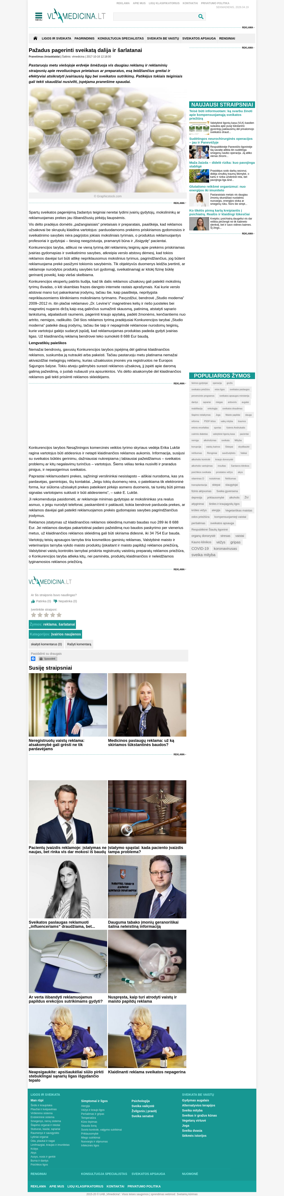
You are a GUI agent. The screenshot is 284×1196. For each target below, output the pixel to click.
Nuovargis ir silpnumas (94, 1141)
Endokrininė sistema (42, 1117)
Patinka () (43, 601)
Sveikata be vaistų (198, 1094)
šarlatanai (67, 624)
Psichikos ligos (39, 1164)
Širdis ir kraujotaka (41, 1105)
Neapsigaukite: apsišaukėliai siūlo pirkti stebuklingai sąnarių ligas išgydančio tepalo (66, 1076)
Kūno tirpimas (89, 1121)
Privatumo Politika (215, 3)
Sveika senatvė (143, 1116)
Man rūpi (37, 1100)
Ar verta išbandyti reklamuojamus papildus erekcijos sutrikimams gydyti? (66, 999)
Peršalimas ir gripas (92, 1113)
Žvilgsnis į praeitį (144, 1111)
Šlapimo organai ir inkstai (45, 1125)
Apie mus (139, 3)
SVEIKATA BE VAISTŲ (163, 38)
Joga (185, 1125)
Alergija (85, 1106)
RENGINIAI (227, 38)
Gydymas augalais (195, 1100)
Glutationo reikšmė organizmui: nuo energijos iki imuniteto (217, 188)
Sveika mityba (192, 1110)
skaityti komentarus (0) (46, 644)
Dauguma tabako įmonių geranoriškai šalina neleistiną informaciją (143, 924)
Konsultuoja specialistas (104, 1174)
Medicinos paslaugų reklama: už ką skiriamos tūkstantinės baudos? (141, 742)
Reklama (123, 3)
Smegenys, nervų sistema (46, 1121)
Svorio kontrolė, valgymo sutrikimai (101, 1129)
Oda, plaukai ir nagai (43, 1140)
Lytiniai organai (39, 1136)
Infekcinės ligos (90, 1145)
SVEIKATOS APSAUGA (199, 38)
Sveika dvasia (192, 1130)
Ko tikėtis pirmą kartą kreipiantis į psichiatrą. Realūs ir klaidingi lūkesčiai (219, 212)
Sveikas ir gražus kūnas (199, 1115)
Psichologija (141, 1101)
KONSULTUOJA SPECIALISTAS (121, 38)
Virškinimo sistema (42, 1113)
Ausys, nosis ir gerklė (43, 1156)
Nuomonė (190, 1174)
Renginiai (39, 1174)
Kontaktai (190, 3)
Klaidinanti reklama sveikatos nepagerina (146, 1072)
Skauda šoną (89, 1125)
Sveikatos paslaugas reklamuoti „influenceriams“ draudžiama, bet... (62, 924)
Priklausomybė (90, 1133)
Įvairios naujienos (66, 634)
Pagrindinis (85, 38)
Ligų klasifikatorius (164, 3)
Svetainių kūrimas (187, 1194)
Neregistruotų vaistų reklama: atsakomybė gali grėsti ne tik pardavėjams (56, 744)
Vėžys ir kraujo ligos (93, 1109)
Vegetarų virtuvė (194, 1120)
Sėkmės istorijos (194, 1135)
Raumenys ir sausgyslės (45, 1133)
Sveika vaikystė (143, 1106)
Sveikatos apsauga (148, 1174)
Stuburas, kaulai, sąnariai (45, 1129)
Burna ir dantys (40, 1160)
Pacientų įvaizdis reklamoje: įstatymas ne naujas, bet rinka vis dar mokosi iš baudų (67, 849)
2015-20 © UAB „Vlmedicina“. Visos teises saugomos (117, 1194)
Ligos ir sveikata (56, 38)
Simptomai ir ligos (94, 1101)
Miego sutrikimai (90, 1137)
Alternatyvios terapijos (198, 1105)
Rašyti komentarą (79, 644)
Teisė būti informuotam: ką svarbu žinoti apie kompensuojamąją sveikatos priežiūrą (220, 114)
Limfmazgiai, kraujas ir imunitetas (50, 1144)
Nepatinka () (68, 601)
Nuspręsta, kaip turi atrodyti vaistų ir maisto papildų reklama (142, 999)
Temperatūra (88, 1117)
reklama (50, 624)
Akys (33, 1152)
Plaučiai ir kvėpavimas (44, 1109)
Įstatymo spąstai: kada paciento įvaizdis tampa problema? (145, 849)
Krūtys (34, 1148)
